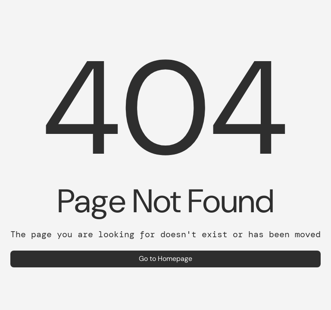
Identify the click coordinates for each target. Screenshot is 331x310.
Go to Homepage (165, 258)
